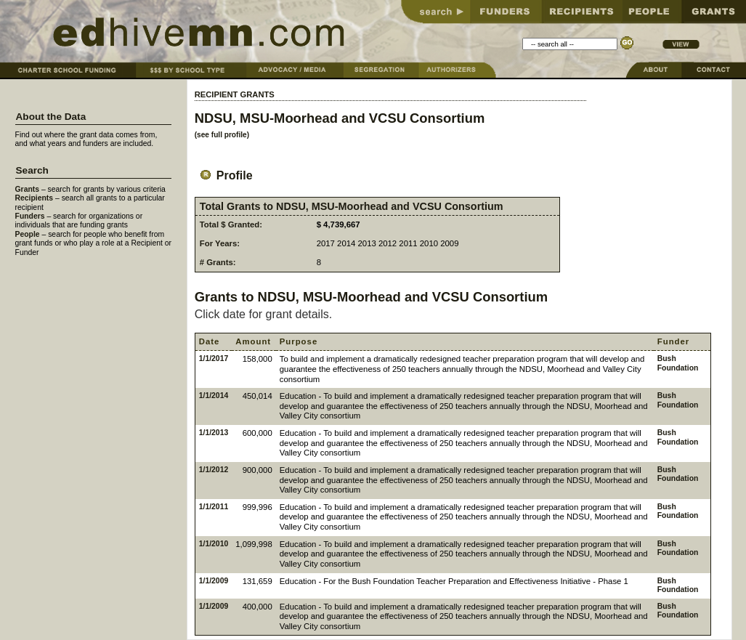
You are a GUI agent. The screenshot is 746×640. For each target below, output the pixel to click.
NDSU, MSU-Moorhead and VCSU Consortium (340, 118)
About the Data (51, 116)
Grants (27, 189)
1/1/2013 (213, 433)
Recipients (34, 198)
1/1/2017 (213, 358)
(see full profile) (222, 135)
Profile (224, 175)
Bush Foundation (678, 363)
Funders (30, 216)
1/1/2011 (213, 507)
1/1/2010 (213, 544)
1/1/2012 (213, 470)
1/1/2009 (213, 581)
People (27, 234)
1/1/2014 (213, 396)
